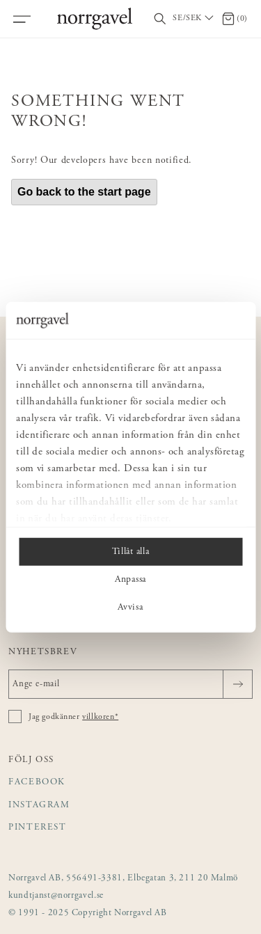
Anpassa (130, 579)
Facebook (36, 782)
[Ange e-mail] (130, 684)
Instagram (39, 805)
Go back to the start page (84, 192)
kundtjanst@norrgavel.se (56, 896)
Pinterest (37, 827)
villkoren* (100, 717)
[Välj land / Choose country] (194, 18)
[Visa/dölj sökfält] (160, 19)
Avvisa (130, 607)
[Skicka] (238, 684)
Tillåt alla (130, 551)
